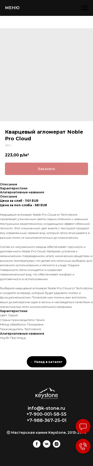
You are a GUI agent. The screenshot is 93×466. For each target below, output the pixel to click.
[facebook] (36, 446)
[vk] (46, 446)
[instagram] (56, 446)
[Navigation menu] (84, 7)
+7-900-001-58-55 (46, 414)
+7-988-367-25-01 (46, 420)
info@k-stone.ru (46, 408)
